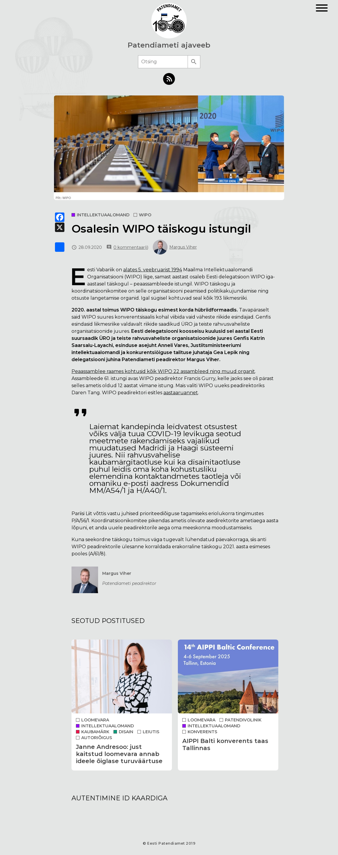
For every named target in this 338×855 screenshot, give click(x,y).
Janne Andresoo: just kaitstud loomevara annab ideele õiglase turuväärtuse (119, 754)
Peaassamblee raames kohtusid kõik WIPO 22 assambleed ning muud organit (163, 371)
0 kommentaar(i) (130, 247)
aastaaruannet (180, 392)
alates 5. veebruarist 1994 (152, 269)
